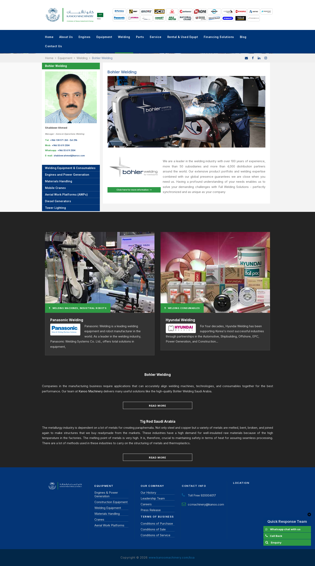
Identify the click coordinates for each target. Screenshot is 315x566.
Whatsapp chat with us (285, 529)
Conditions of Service (155, 535)
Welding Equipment (107, 508)
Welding (124, 37)
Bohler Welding (56, 66)
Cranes (99, 519)
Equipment (104, 37)
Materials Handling (58, 181)
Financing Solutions (219, 37)
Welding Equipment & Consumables (70, 168)
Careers (146, 504)
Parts (140, 37)
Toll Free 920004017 (202, 495)
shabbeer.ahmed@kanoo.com (69, 155)
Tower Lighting (55, 208)
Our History (148, 492)
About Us (66, 37)
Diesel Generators (58, 201)
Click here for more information (134, 190)
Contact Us (53, 46)
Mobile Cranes (55, 188)
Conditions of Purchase (157, 523)
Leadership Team (153, 498)
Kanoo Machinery (91, 391)
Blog (243, 37)
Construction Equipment (111, 502)
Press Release (151, 510)
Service (156, 37)
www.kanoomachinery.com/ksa (172, 557)
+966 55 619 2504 (61, 145)
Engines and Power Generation (67, 174)
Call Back (276, 535)
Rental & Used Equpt (182, 37)
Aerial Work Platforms (109, 525)
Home (49, 37)
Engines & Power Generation (106, 494)
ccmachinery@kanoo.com (206, 504)
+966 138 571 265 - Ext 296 (63, 140)
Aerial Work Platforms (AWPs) (66, 194)
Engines (85, 37)
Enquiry (276, 542)
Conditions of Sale (153, 529)
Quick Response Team (287, 521)
